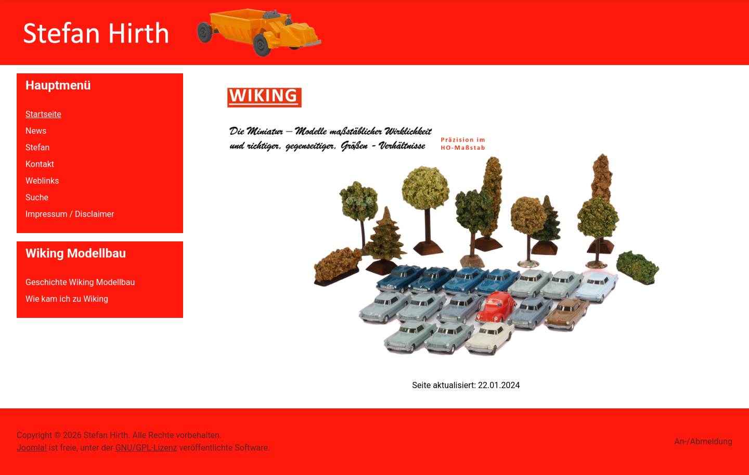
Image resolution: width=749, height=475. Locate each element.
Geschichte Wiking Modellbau (80, 282)
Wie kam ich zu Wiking (66, 299)
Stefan (37, 147)
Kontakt (39, 164)
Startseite (43, 114)
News (35, 131)
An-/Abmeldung (703, 441)
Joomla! (32, 448)
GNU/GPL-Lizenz (146, 448)
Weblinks (42, 181)
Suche (36, 197)
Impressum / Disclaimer (69, 214)
